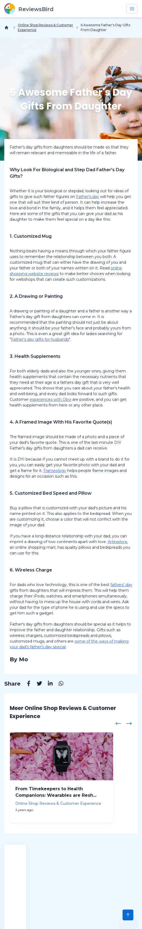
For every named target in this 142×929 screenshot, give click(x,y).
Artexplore (117, 541)
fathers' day (121, 584)
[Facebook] (26, 684)
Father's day (87, 196)
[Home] (7, 27)
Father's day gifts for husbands (40, 339)
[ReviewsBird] (28, 8)
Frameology (54, 470)
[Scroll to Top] (128, 915)
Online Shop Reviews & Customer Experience (45, 27)
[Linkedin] (47, 684)
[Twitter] (36, 684)
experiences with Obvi (50, 399)
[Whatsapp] (58, 684)
